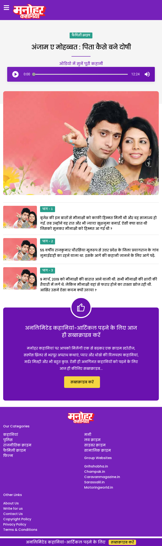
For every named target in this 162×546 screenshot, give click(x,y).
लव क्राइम (92, 440)
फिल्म (8, 455)
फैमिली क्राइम (81, 35)
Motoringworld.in (98, 487)
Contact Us (13, 513)
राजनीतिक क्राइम (17, 445)
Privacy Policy (14, 524)
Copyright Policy (17, 519)
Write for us (13, 508)
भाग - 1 (47, 209)
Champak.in (94, 471)
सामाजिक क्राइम (97, 450)
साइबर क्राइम (95, 445)
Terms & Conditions (20, 529)
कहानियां (10, 434)
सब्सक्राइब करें (82, 382)
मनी (87, 434)
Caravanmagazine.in (102, 476)
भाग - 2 (47, 241)
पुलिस (8, 440)
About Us (11, 503)
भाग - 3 (47, 271)
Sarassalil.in (94, 482)
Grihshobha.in (96, 466)
